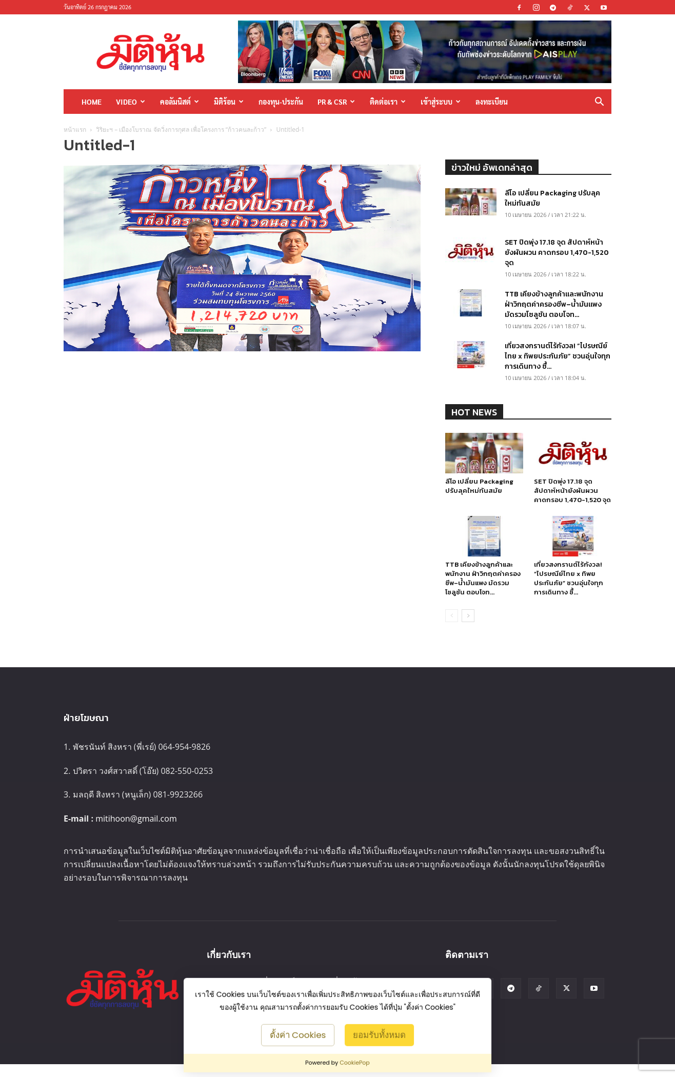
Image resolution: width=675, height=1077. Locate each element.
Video (130, 101)
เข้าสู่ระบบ (441, 101)
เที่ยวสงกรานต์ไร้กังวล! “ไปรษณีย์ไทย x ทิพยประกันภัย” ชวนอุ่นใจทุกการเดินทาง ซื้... (557, 356)
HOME (92, 101)
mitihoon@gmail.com (136, 818)
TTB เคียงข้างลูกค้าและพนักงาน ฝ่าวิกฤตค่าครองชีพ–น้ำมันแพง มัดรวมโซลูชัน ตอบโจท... (554, 304)
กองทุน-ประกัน (281, 101)
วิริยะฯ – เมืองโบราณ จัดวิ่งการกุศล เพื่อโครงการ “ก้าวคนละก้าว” (181, 129)
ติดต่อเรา (388, 101)
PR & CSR (336, 101)
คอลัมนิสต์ (179, 101)
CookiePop (355, 1063)
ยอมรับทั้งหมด (379, 1034)
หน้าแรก (75, 129)
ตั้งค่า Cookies (298, 1034)
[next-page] (468, 615)
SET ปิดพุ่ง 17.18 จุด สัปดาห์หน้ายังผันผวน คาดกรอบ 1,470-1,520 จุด (557, 252)
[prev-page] (451, 615)
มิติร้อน (229, 101)
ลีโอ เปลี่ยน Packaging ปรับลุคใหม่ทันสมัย (552, 198)
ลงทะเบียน (491, 101)
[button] (599, 102)
